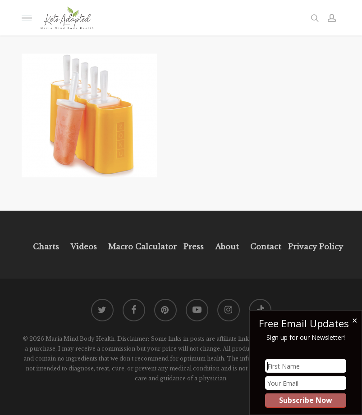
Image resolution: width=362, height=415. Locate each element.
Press (193, 246)
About (227, 246)
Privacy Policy (314, 246)
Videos (83, 246)
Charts (46, 246)
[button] (27, 18)
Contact (265, 246)
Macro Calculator (142, 246)
